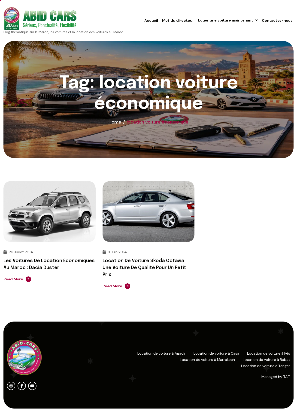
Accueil (151, 20)
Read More (13, 279)
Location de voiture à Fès (268, 353)
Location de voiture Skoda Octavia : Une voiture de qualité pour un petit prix (145, 267)
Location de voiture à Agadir (161, 353)
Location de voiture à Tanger (265, 365)
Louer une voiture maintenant (225, 20)
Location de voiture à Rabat (266, 359)
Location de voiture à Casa (216, 353)
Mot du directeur (178, 20)
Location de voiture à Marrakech (207, 359)
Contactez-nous (277, 20)
